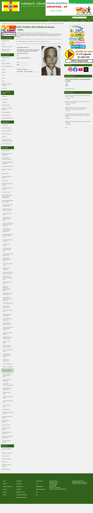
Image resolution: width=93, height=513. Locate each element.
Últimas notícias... (69, 92)
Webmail (89, 20)
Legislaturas (19, 482)
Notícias (5, 490)
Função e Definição (7, 484)
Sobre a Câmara (5, 54)
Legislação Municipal (21, 495)
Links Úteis (4, 444)
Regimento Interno (20, 490)
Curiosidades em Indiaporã (72, 20)
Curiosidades (5, 146)
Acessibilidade (69, 14)
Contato (76, 14)
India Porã (19, 32)
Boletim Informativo (40, 487)
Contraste (84, 14)
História (5, 482)
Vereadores (19, 479)
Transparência (5, 121)
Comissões (18, 487)
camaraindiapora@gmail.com (59, 487)
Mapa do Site (61, 14)
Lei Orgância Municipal (21, 493)
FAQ (37, 490)
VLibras (80, 14)
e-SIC (37, 482)
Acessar (89, 14)
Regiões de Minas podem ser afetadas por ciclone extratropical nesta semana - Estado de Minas (78, 109)
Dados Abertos (39, 484)
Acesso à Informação (59, 20)
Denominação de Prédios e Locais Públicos (37, 23)
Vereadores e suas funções (6, 92)
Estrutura (5, 487)
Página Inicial (50, 20)
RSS (37, 493)
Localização (82, 20)
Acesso (4, 479)
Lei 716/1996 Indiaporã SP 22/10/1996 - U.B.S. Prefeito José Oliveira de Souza (33, 41)
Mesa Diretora (19, 484)
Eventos (5, 493)
